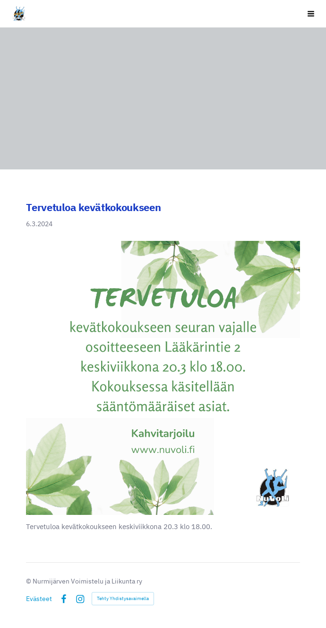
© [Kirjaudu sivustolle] (29, 581)
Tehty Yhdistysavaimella (123, 598)
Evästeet (39, 598)
